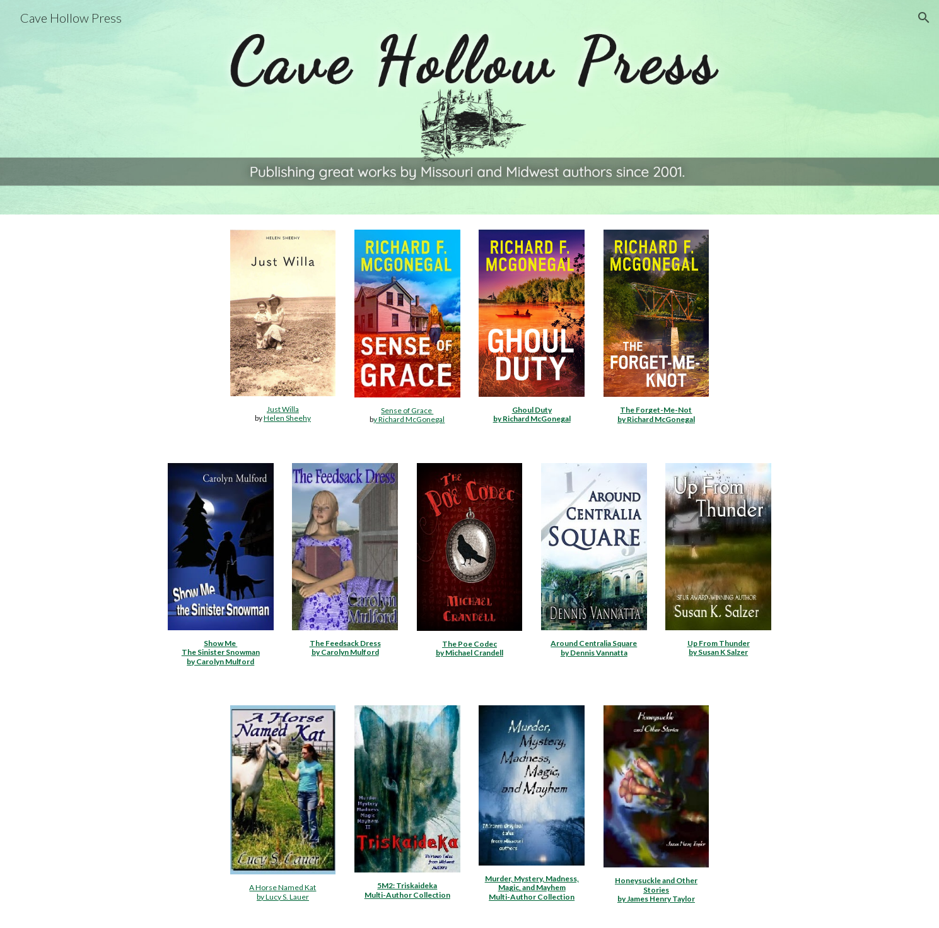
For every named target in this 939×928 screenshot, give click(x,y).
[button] (924, 18)
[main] (283, 414)
